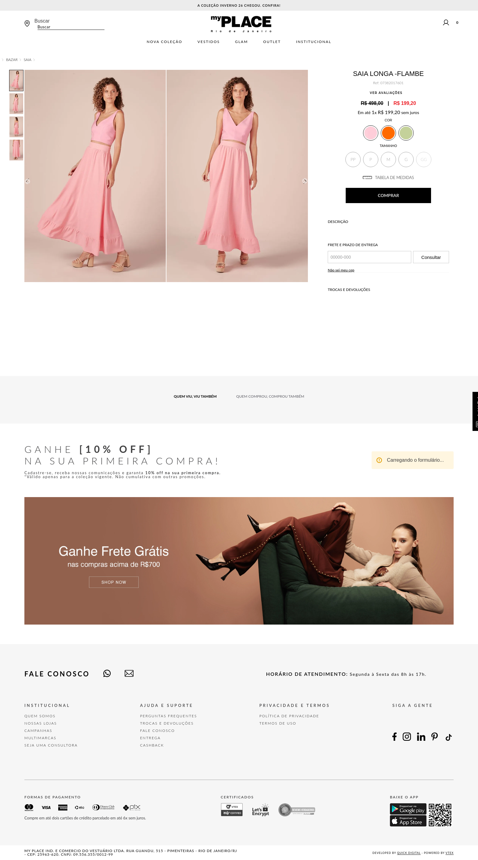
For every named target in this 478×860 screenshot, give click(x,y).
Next (305, 181)
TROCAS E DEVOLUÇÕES (167, 723)
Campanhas (38, 730)
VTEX (450, 853)
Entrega (150, 738)
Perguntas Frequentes (168, 716)
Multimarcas (40, 738)
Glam (241, 42)
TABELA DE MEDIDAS (388, 177)
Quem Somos (39, 716)
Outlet (272, 42)
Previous (27, 181)
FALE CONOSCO (157, 730)
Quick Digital (409, 853)
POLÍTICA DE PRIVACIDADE (289, 716)
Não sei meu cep (341, 270)
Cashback (152, 745)
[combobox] (69, 24)
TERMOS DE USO (277, 723)
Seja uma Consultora (51, 745)
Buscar (42, 20)
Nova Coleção (164, 42)
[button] (353, 159)
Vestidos (209, 42)
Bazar (12, 60)
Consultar (431, 257)
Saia (27, 60)
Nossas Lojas (40, 723)
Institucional (313, 42)
